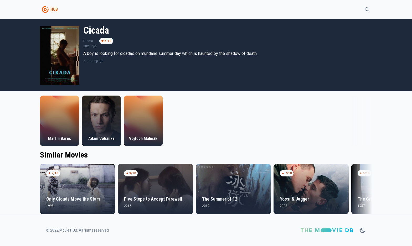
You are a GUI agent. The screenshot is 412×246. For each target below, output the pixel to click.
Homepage (95, 61)
